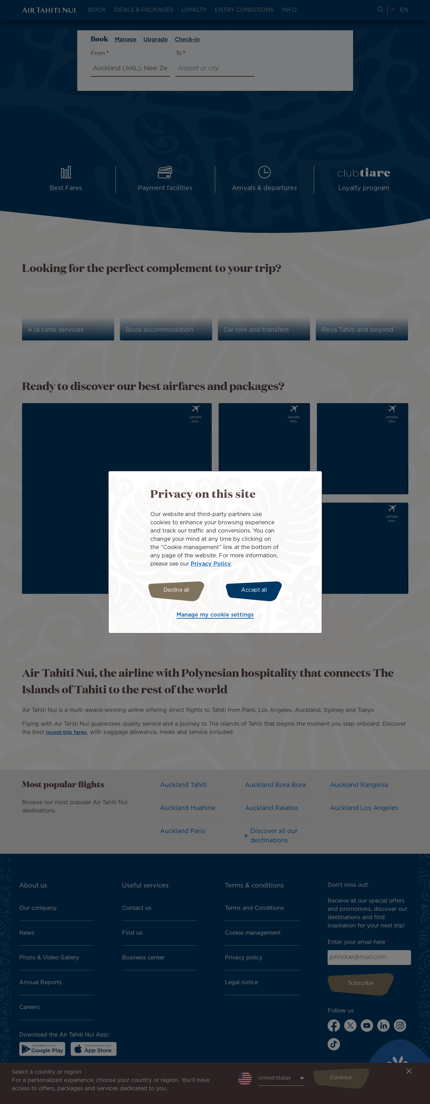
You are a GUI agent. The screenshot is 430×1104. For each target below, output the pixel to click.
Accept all (255, 590)
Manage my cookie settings (215, 616)
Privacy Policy (211, 563)
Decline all (175, 590)
